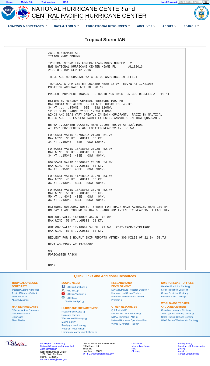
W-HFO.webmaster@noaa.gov (98, 353)
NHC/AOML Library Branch (125, 313)
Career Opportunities (188, 353)
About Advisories (20, 300)
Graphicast (17, 317)
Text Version (48, 2)
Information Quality (141, 346)
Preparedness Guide (72, 311)
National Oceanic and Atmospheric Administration (70, 19)
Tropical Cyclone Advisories (25, 289)
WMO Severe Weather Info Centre (178, 320)
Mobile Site (27, 2)
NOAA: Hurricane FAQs (123, 317)
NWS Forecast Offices (177, 282)
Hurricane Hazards (71, 315)
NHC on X (69, 290)
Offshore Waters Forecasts (25, 310)
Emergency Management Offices (78, 332)
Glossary (136, 351)
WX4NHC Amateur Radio (124, 323)
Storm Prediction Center (173, 289)
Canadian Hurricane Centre (175, 310)
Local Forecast (169, 2)
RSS (65, 2)
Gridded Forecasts (21, 313)
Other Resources (124, 306)
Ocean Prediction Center (173, 293)
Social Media (71, 282)
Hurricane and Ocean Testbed (126, 293)
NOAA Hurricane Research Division (129, 289)
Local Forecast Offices (172, 296)
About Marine (18, 320)
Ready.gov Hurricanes (73, 325)
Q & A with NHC (119, 310)
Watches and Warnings (73, 318)
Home (9, 2)
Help (134, 348)
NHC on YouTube (73, 294)
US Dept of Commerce (51, 343)
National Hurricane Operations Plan (129, 320)
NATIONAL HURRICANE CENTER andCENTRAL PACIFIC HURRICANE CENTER (89, 12)
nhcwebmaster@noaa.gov (53, 359)
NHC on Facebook (73, 287)
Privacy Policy (185, 343)
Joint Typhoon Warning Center (176, 313)
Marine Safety (69, 322)
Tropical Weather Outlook (24, 293)
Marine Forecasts (25, 306)
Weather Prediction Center (174, 286)
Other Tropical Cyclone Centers (177, 317)
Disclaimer (137, 343)
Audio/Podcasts (19, 296)
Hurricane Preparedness (80, 308)
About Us (182, 351)
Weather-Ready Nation (73, 328)
